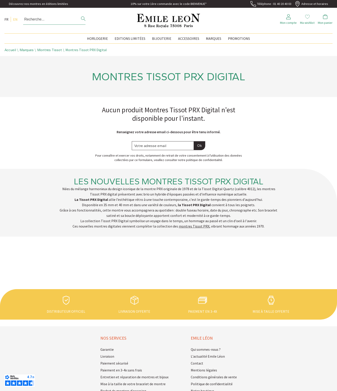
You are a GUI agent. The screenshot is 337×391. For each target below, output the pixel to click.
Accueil (10, 50)
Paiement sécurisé (114, 363)
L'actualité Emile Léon (208, 356)
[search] (83, 19)
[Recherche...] (48, 19)
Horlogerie (97, 38)
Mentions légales (204, 370)
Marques (213, 38)
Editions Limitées (130, 38)
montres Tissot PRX (194, 226)
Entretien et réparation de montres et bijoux (134, 377)
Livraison (107, 356)
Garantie (107, 349)
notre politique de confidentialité (200, 160)
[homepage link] (168, 19)
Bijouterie (161, 38)
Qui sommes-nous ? (206, 349)
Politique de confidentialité (212, 384)
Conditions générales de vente (214, 377)
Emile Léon (202, 338)
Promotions (239, 38)
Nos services (113, 338)
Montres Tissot (49, 50)
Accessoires (188, 38)
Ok (199, 145)
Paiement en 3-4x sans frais (121, 370)
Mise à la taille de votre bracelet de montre (133, 384)
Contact (197, 363)
